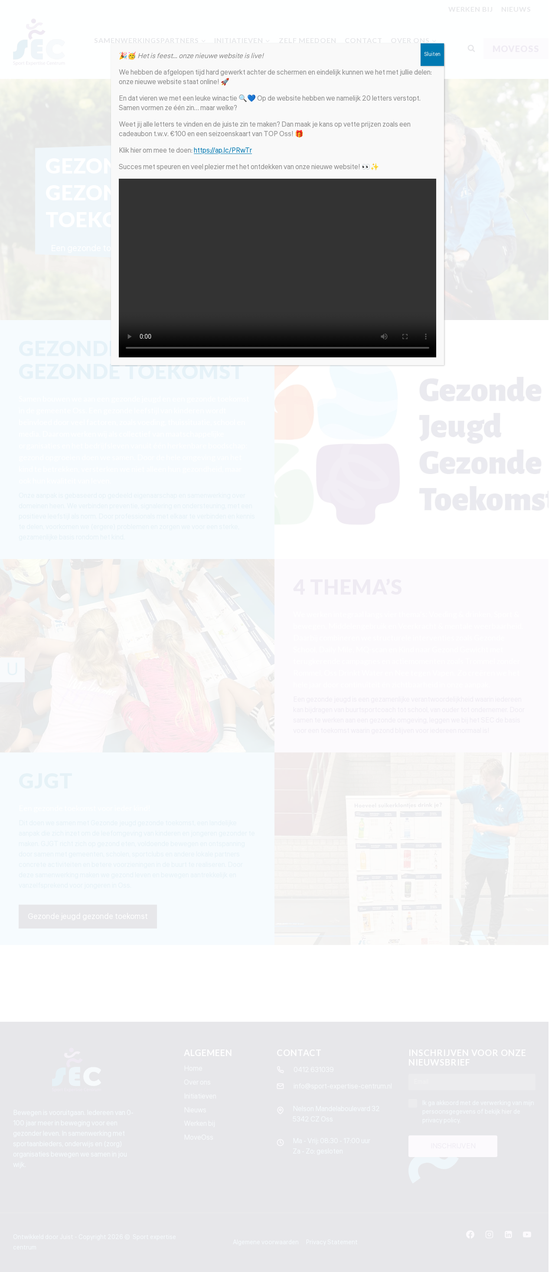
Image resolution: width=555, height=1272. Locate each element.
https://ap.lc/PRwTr (223, 150)
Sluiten (432, 54)
